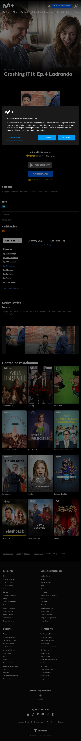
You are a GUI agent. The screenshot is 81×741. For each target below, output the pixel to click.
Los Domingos (45, 576)
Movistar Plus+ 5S (46, 650)
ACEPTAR (66, 137)
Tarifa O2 (43, 666)
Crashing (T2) (35, 240)
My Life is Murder (35, 450)
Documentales (8, 618)
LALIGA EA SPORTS (9, 640)
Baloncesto (7, 653)
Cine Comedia (8, 585)
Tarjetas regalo (45, 672)
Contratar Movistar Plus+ (49, 659)
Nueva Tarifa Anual (47, 669)
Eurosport (6, 669)
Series (6, 12)
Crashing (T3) (57, 240)
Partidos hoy (7, 679)
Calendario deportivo (42, 12)
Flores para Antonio (47, 589)
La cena (43, 579)
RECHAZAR (47, 137)
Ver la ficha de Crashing (41, 245)
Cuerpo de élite (60, 494)
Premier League (8, 643)
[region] (40, 125)
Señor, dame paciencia (63, 450)
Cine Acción (7, 589)
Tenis (5, 656)
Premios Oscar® (46, 611)
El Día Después (8, 647)
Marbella (43, 605)
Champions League (9, 637)
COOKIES (60, 722)
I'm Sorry (31, 494)
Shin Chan (58, 406)
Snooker (6, 672)
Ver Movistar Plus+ (46, 634)
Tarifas (42, 663)
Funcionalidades (46, 637)
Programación (45, 679)
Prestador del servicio (25, 722)
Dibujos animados (46, 614)
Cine (15, 12)
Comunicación (45, 675)
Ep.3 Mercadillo (9, 262)
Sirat (42, 585)
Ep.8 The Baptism (10, 282)
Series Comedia (8, 611)
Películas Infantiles (9, 595)
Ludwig (31, 406)
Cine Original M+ (9, 579)
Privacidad (50, 722)
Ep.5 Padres (8, 270)
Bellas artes (6, 494)
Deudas (57, 538)
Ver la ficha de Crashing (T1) (14, 288)
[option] (15, 340)
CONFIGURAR (14, 137)
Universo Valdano (9, 650)
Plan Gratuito (64, 12)
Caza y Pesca (44, 621)
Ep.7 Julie (7, 278)
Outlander (44, 592)
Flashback (6, 538)
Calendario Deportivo (10, 675)
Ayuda (40, 697)
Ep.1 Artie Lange (9, 254)
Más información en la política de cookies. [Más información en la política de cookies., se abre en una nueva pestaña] (30, 130)
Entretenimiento (8, 621)
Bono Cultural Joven (47, 640)
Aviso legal (39, 722)
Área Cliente (44, 643)
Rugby (5, 659)
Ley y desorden (34, 538)
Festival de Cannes (46, 608)
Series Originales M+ (10, 601)
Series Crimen (8, 614)
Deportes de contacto (10, 666)
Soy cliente (40, 165)
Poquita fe (44, 601)
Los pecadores (45, 582)
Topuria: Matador (9, 663)
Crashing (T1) (12, 240)
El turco (43, 598)
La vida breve (7, 406)
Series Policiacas (9, 608)
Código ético (44, 653)
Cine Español (7, 582)
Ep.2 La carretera (10, 258)
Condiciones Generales (48, 647)
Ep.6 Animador (9, 274)
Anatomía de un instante (48, 595)
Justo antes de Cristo (10, 450)
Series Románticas (9, 605)
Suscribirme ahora (61, 6)
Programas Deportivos (48, 618)
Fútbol (24, 12)
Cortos (5, 592)
